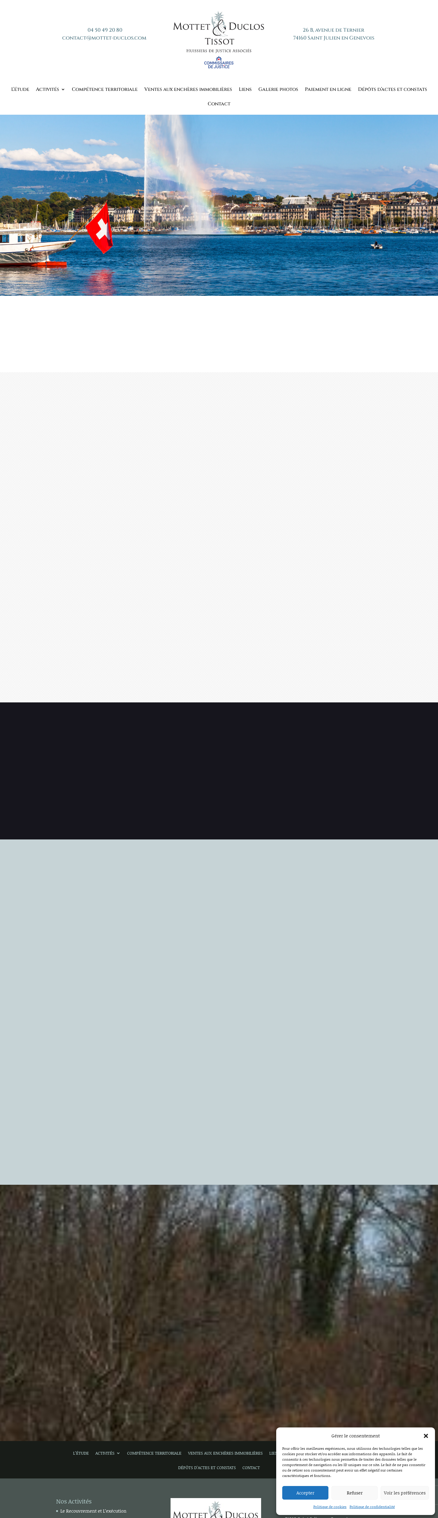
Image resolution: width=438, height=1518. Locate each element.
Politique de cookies (330, 1506)
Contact (219, 104)
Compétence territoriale (105, 90)
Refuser (355, 1492)
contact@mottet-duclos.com (104, 37)
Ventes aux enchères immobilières (188, 90)
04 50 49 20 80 (105, 30)
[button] (426, 1436)
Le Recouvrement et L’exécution (93, 1510)
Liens (245, 90)
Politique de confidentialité (372, 1506)
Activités (47, 90)
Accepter (305, 1492)
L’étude (20, 90)
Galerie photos (278, 90)
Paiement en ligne (328, 90)
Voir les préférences (405, 1492)
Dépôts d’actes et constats (392, 90)
